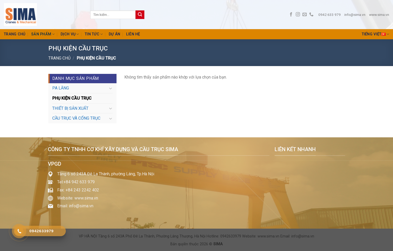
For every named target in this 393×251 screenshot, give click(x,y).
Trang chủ (14, 34)
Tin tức (94, 34)
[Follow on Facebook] (291, 14)
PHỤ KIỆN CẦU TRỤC (72, 98)
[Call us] (311, 14)
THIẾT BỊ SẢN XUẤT (70, 108)
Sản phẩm (43, 34)
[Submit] (140, 14)
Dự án (114, 34)
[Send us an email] (304, 14)
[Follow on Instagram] (298, 14)
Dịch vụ (70, 34)
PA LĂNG (60, 88)
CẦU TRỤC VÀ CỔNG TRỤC (76, 118)
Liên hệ (133, 34)
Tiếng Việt (375, 34)
